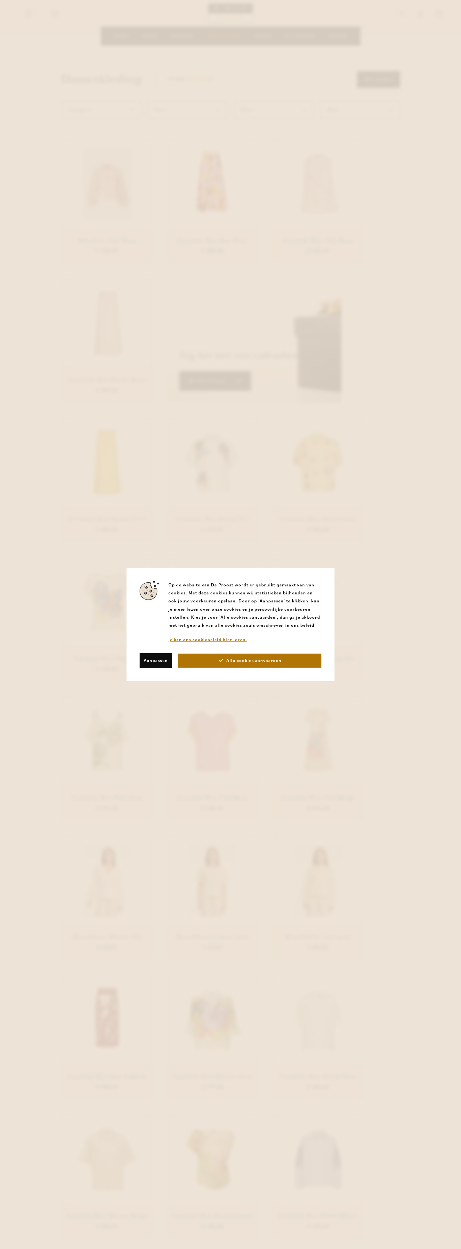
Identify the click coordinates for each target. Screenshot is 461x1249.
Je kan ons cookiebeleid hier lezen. (207, 639)
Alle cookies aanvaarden (250, 660)
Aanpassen (156, 660)
